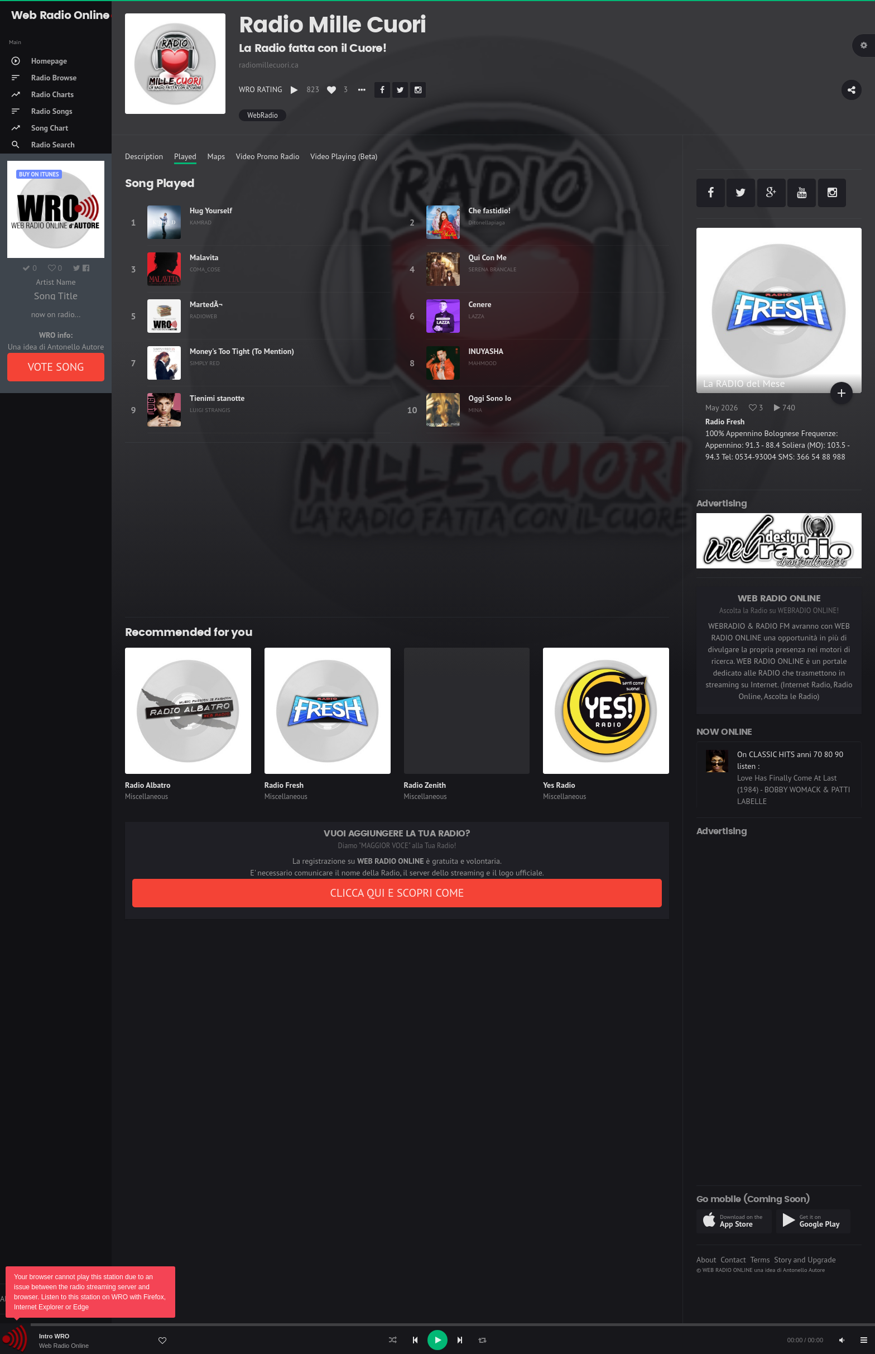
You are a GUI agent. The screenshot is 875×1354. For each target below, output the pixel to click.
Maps (216, 156)
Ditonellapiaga (487, 222)
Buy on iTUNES (39, 174)
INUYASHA (486, 351)
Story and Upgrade (805, 1260)
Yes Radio (559, 785)
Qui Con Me (488, 257)
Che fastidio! (490, 210)
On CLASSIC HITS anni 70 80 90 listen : (790, 760)
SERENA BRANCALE (493, 269)
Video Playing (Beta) (343, 156)
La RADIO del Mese (744, 383)
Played (185, 156)
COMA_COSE (205, 269)
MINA (475, 410)
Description (144, 156)
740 (784, 408)
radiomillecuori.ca (269, 65)
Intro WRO (54, 1336)
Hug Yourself (211, 210)
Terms (760, 1260)
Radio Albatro (148, 785)
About (706, 1260)
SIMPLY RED (205, 363)
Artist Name (55, 282)
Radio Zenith (425, 785)
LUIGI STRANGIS (210, 410)
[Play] (437, 1340)
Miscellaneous (146, 796)
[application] (437, 1340)
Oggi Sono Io (490, 398)
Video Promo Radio (268, 156)
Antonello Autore (804, 1270)
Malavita (204, 257)
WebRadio (262, 115)
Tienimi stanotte (217, 398)
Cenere (480, 304)
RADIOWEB (203, 316)
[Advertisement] (397, 530)
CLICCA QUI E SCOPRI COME (397, 893)
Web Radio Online (64, 1345)
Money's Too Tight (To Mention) (242, 351)
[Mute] (841, 1340)
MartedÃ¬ (206, 304)
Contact (733, 1260)
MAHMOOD (483, 363)
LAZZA (476, 316)
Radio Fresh (284, 785)
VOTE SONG (56, 367)
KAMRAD (200, 222)
